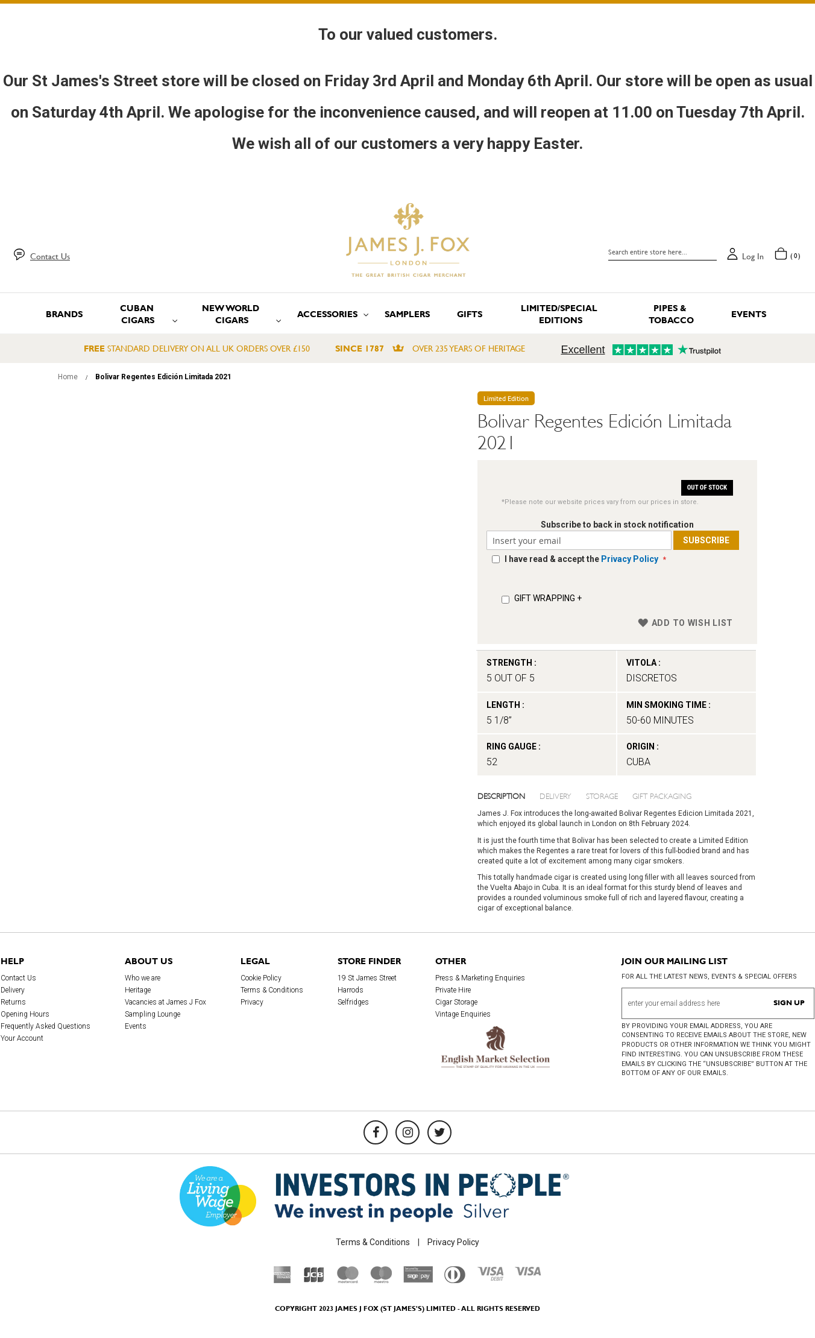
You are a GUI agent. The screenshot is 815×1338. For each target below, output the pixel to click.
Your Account (22, 1038)
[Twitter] (439, 1132)
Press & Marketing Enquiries (480, 978)
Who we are (142, 978)
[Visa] (528, 1273)
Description (501, 795)
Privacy (252, 1002)
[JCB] (314, 1280)
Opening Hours (25, 1014)
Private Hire (453, 990)
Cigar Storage (456, 1002)
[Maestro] (381, 1280)
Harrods (350, 990)
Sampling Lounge (152, 1014)
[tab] (508, 795)
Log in (753, 256)
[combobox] (662, 252)
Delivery (555, 795)
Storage (602, 795)
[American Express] (282, 1280)
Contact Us (50, 256)
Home (68, 377)
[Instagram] (407, 1132)
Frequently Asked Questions (45, 1026)
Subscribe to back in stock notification (617, 524)
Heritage (138, 990)
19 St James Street (367, 978)
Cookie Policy (261, 978)
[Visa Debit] (490, 1278)
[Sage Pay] (418, 1279)
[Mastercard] (348, 1280)
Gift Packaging (661, 795)
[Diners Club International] (454, 1280)
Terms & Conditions (272, 990)
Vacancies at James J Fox (165, 1002)
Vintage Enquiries (463, 1014)
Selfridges (353, 1002)
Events (135, 1026)
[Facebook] (375, 1132)
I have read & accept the (582, 559)
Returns (13, 1002)
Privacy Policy (629, 559)
